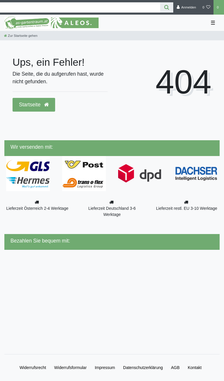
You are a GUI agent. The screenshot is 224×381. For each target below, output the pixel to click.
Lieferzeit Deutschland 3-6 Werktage (112, 211)
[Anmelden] (186, 7)
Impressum (105, 367)
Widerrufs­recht (33, 367)
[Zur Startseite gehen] (20, 35)
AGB (175, 367)
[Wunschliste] (206, 7)
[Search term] (80, 7)
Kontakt (195, 367)
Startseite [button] (34, 105)
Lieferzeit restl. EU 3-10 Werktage (186, 208)
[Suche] (166, 7)
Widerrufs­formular (70, 367)
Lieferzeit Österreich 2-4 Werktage (37, 208)
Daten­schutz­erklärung (143, 367)
